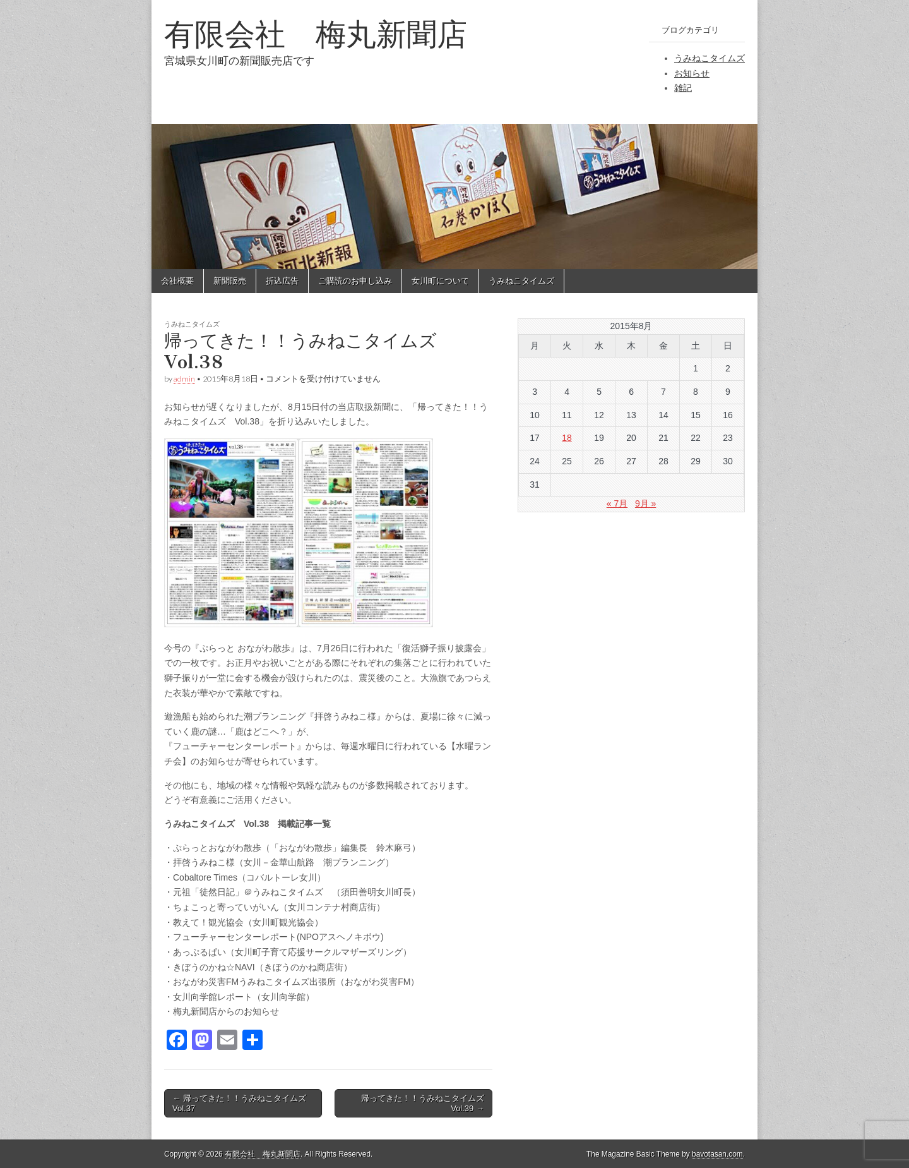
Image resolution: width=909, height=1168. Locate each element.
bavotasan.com (717, 1154)
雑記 (683, 88)
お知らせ (692, 73)
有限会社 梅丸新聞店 (315, 34)
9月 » (645, 503)
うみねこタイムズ (709, 58)
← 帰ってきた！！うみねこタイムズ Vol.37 (243, 1103)
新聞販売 (229, 280)
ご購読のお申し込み (355, 280)
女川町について (440, 280)
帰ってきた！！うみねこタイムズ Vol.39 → (426, 1103)
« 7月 (617, 503)
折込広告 (282, 280)
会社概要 (177, 280)
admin (184, 378)
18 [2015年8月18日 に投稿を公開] (567, 438)
